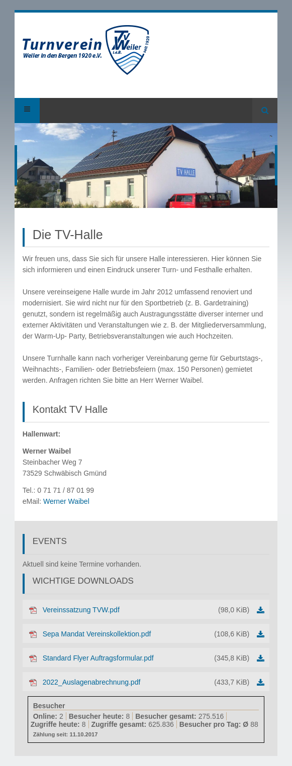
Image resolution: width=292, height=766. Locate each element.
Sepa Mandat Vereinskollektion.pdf (146, 634)
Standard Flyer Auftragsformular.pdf (146, 658)
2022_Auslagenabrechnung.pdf (146, 682)
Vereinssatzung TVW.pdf (146, 610)
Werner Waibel (66, 501)
